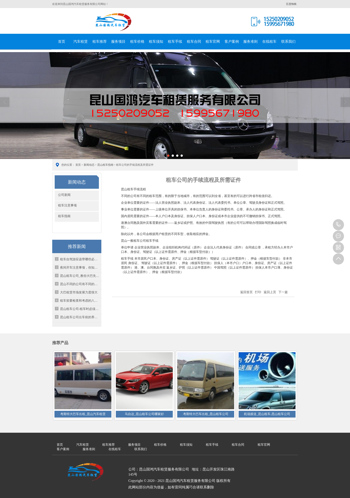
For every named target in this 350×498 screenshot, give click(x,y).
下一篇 (283, 292)
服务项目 (118, 41)
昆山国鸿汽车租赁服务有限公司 (113, 22)
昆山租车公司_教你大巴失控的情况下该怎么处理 (80, 276)
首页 (61, 41)
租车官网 (213, 41)
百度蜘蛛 (291, 4)
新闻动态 (89, 164)
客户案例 (232, 41)
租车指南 (64, 216)
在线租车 (269, 41)
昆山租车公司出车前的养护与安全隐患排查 (80, 317)
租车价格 (137, 41)
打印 (258, 292)
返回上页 (270, 292)
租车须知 (156, 41)
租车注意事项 (67, 205)
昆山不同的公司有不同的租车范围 (80, 284)
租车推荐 (99, 41)
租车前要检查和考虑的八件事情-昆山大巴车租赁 (80, 300)
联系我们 (288, 41)
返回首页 (246, 292)
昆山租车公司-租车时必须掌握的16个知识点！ (80, 309)
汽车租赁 (80, 41)
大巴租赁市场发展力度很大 (79, 292)
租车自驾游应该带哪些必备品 (80, 259)
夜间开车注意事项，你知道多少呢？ (80, 267)
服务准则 (250, 41)
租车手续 (175, 41)
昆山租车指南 (105, 164)
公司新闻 (64, 195)
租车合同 (194, 41)
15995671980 (338, 224)
